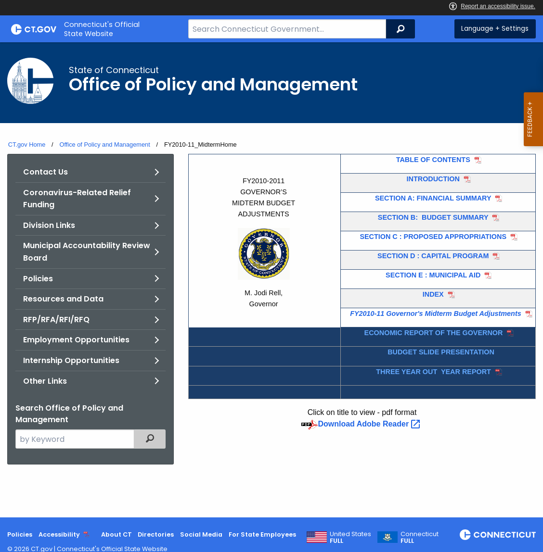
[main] (271, 279)
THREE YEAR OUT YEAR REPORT (433, 372)
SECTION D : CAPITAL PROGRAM (433, 256)
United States (350, 537)
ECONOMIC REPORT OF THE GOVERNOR (433, 333)
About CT (116, 534)
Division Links (49, 225)
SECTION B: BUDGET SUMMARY (433, 217)
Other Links (45, 381)
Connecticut (420, 537)
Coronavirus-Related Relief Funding (77, 199)
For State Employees (262, 534)
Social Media (201, 534)
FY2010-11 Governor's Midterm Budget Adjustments (435, 313)
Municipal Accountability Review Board (86, 251)
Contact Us (45, 171)
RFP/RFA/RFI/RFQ (56, 319)
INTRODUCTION (433, 179)
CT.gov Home (27, 144)
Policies (38, 278)
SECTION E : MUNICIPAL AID (433, 275)
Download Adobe (370, 424)
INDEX (433, 294)
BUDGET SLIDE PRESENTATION (441, 352)
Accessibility (59, 534)
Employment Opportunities (76, 339)
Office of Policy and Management (104, 144)
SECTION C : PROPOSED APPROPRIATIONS (433, 236)
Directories (156, 534)
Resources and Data (63, 298)
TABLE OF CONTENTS (433, 159)
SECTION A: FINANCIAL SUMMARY (433, 198)
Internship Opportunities (71, 360)
